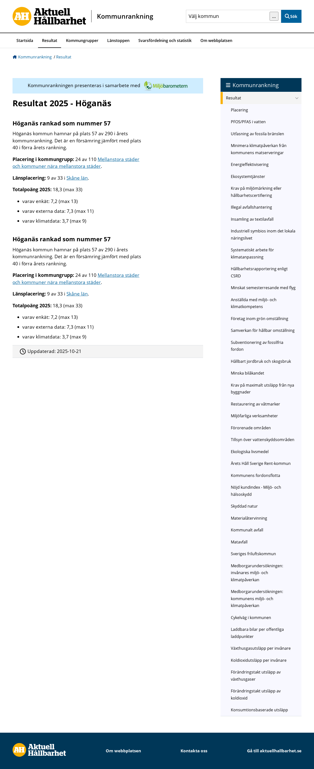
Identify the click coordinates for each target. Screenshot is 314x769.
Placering (239, 110)
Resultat (49, 40)
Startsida (24, 40)
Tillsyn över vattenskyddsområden (262, 439)
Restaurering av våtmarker (255, 404)
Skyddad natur (244, 506)
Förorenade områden (251, 428)
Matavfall (239, 542)
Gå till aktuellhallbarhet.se (274, 751)
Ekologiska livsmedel (250, 451)
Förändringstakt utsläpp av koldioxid (256, 694)
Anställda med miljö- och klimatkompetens (253, 303)
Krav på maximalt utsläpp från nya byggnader (262, 388)
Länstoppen (118, 40)
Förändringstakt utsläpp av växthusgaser (256, 675)
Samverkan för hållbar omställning (263, 330)
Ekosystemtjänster (248, 176)
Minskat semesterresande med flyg (263, 287)
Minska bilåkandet (247, 373)
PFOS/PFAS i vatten (248, 121)
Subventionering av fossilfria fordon (257, 346)
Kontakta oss (194, 751)
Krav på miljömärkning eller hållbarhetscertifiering (256, 192)
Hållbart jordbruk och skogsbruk (261, 361)
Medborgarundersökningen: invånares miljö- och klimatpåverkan (257, 572)
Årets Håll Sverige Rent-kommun (261, 463)
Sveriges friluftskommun (253, 553)
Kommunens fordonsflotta (255, 475)
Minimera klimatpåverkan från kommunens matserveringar (259, 149)
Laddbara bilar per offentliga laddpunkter (257, 633)
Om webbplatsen (216, 40)
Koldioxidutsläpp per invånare (259, 660)
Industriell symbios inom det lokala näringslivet (263, 234)
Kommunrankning (35, 57)
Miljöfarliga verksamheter (254, 415)
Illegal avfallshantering (251, 207)
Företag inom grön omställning (259, 318)
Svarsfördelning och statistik (165, 40)
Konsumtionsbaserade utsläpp (259, 710)
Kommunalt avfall (247, 530)
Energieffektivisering (250, 164)
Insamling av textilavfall (252, 219)
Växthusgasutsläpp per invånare (261, 648)
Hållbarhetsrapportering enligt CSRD (259, 272)
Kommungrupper (82, 40)
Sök (293, 16)
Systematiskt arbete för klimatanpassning (252, 253)
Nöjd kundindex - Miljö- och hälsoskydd (256, 491)
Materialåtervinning (249, 518)
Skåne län (77, 178)
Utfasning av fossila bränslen (257, 133)
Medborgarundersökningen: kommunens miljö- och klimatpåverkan (257, 598)
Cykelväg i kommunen (251, 617)
